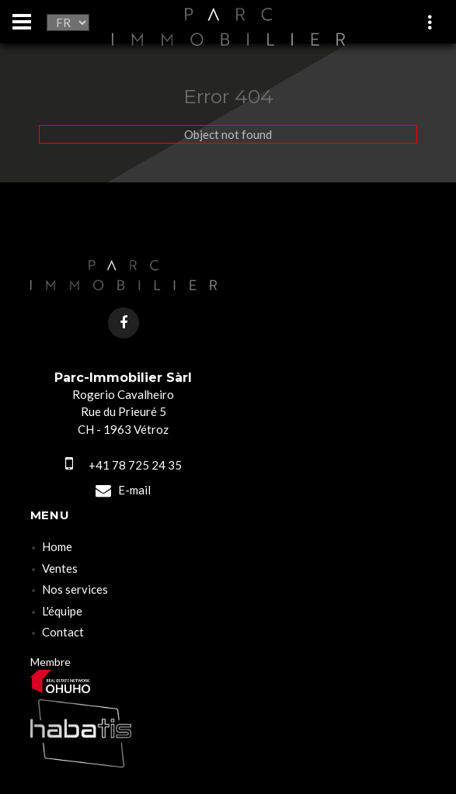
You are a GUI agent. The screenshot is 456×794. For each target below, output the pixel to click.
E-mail (123, 490)
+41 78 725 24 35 (123, 465)
